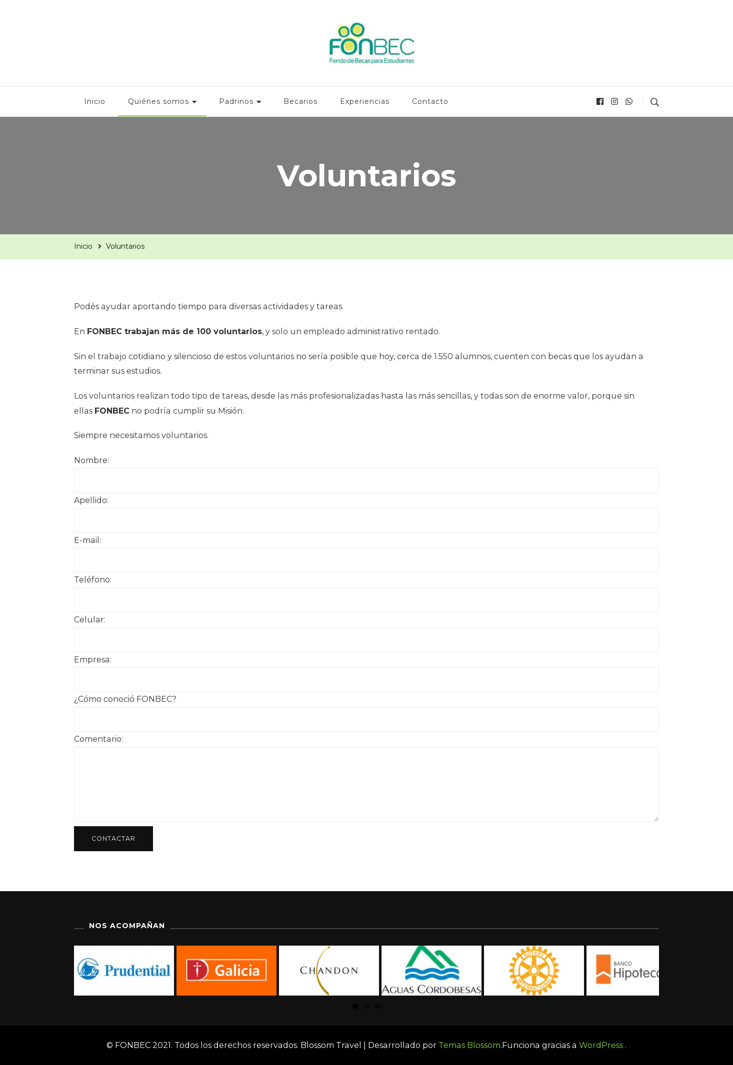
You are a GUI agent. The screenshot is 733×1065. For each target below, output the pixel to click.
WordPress (601, 1045)
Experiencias (365, 101)
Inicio (95, 101)
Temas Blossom (468, 1045)
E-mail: (87, 540)
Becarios (301, 101)
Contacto (430, 101)
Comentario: (98, 739)
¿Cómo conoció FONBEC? (125, 699)
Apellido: (91, 500)
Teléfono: (93, 579)
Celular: (90, 619)
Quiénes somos (158, 101)
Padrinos (236, 101)
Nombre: (91, 460)
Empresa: (93, 659)
